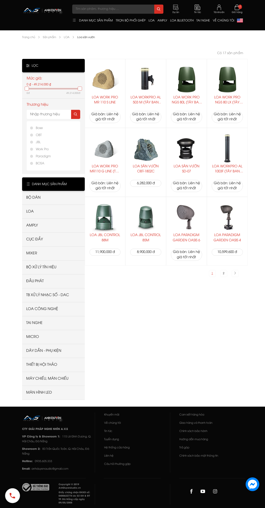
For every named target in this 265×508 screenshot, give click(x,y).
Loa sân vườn (86, 37)
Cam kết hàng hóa (191, 414)
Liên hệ (108, 456)
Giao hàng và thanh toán (195, 423)
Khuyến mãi (111, 414)
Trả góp (184, 447)
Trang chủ (28, 37)
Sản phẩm (49, 37)
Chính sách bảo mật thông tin (198, 456)
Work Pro (42, 149)
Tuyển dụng (111, 439)
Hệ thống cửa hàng (117, 447)
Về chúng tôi (112, 423)
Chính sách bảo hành (193, 431)
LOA (66, 37)
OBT (39, 135)
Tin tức (108, 431)
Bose (39, 128)
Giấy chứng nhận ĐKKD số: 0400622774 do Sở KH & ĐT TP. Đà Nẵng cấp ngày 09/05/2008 (74, 498)
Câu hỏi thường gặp (117, 464)
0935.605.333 (43, 461)
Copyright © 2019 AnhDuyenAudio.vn (70, 486)
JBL (38, 142)
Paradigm (43, 156)
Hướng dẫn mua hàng (193, 439)
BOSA (40, 163)
